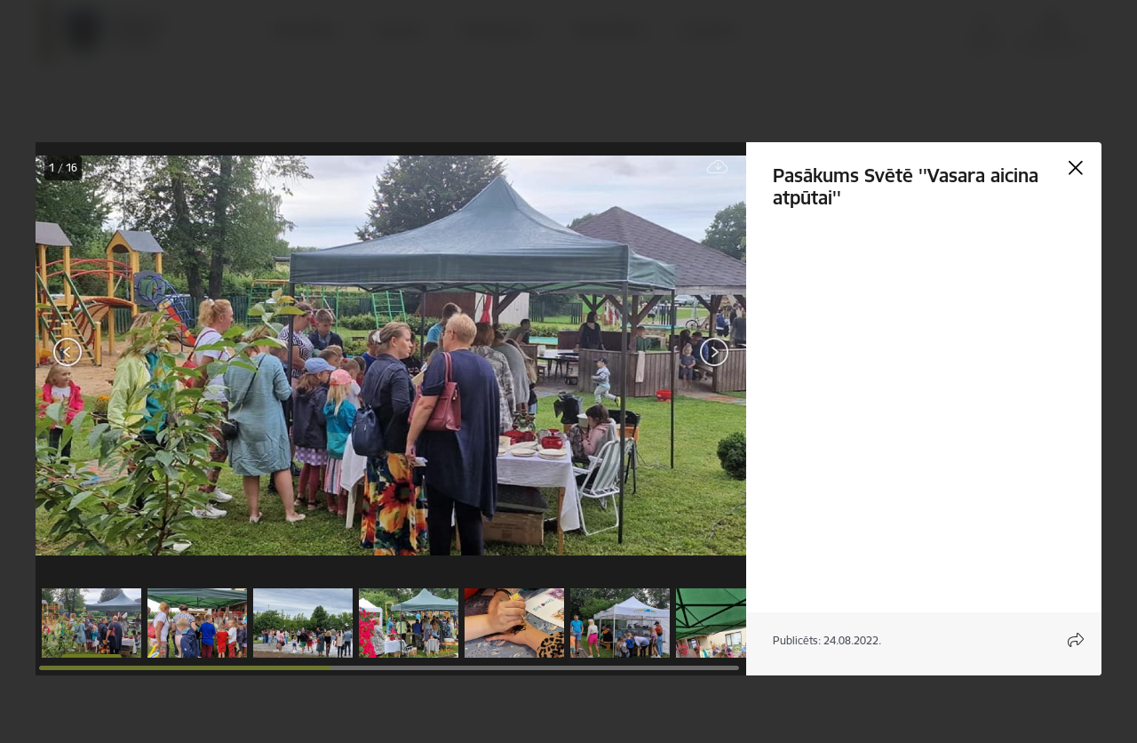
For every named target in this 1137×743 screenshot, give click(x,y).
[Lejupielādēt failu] (717, 167)
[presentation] (142, 353)
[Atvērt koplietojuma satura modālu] (1076, 640)
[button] (91, 623)
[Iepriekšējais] (68, 352)
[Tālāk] (714, 352)
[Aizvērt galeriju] (1076, 168)
